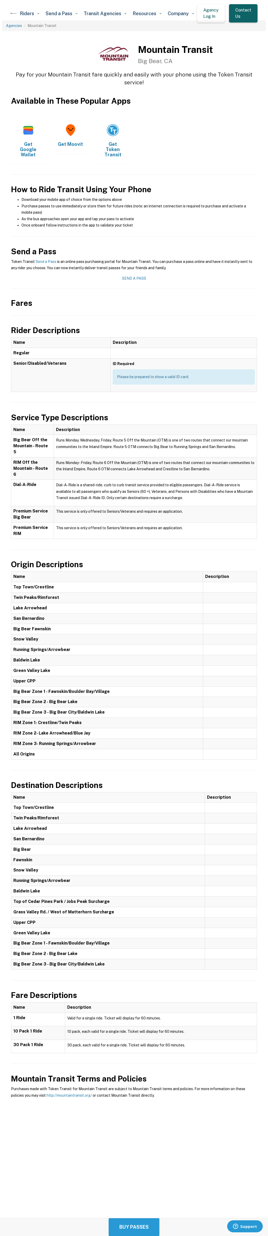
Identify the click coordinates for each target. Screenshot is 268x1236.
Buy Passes (134, 1227)
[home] (13, 13)
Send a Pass (46, 262)
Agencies (14, 26)
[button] (29, 13)
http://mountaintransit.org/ (69, 1095)
